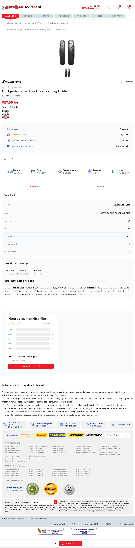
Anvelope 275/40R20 (83, 471)
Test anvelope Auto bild (13, 459)
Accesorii (64, 16)
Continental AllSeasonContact (109, 455)
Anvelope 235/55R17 (36, 473)
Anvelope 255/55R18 (59, 469)
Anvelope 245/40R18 (59, 475)
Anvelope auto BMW (36, 451)
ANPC (74, 524)
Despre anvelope (35, 459)
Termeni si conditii (126, 524)
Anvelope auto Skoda (36, 453)
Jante (46, 16)
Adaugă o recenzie (32, 366)
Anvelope (10, 16)
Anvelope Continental (12, 451)
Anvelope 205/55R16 (12, 469)
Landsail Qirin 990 (58, 446)
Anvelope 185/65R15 (12, 475)
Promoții (81, 16)
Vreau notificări (59, 524)
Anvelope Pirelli (10, 448)
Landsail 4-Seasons (59, 453)
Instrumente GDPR (91, 524)
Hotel (99, 16)
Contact (117, 16)
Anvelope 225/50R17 (36, 471)
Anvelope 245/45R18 (59, 473)
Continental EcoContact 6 (108, 452)
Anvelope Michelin (11, 446)
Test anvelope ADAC (12, 457)
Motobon (28, 16)
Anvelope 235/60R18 (59, 471)
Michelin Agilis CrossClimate (86, 453)
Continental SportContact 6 (108, 446)
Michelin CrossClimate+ (84, 451)
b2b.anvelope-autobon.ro (37, 519)
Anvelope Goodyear (12, 453)
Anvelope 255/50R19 (83, 469)
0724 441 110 (91, 8)
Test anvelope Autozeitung (15, 461)
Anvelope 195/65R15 (12, 473)
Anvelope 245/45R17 (36, 475)
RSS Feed (109, 524)
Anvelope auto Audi (36, 448)
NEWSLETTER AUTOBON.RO (17, 502)
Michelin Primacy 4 (82, 448)
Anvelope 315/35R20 (83, 475)
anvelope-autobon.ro (16, 519)
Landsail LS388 (57, 451)
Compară (129, 82)
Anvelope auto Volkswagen (38, 446)
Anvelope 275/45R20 (83, 473)
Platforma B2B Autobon (37, 457)
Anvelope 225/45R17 (12, 471)
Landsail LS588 (57, 448)
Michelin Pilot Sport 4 (83, 446)
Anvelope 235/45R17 (36, 469)
